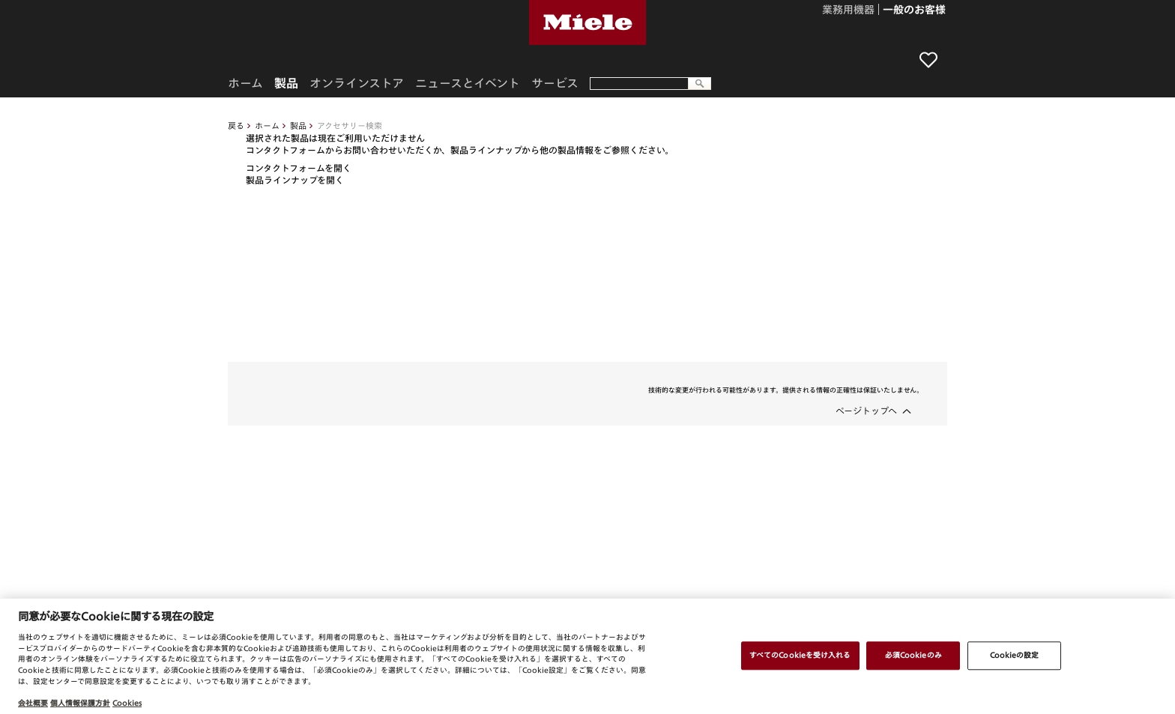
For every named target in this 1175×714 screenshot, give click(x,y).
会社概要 (33, 703)
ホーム (267, 125)
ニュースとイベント (467, 83)
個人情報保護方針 (80, 703)
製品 (298, 125)
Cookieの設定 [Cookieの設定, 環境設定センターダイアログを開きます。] (1014, 655)
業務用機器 (848, 10)
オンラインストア (356, 83)
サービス (555, 83)
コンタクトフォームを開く (298, 167)
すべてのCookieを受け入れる (800, 655)
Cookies (127, 703)
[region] (587, 656)
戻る (236, 125)
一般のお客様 (914, 10)
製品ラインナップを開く (295, 179)
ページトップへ (866, 410)
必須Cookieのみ (913, 655)
